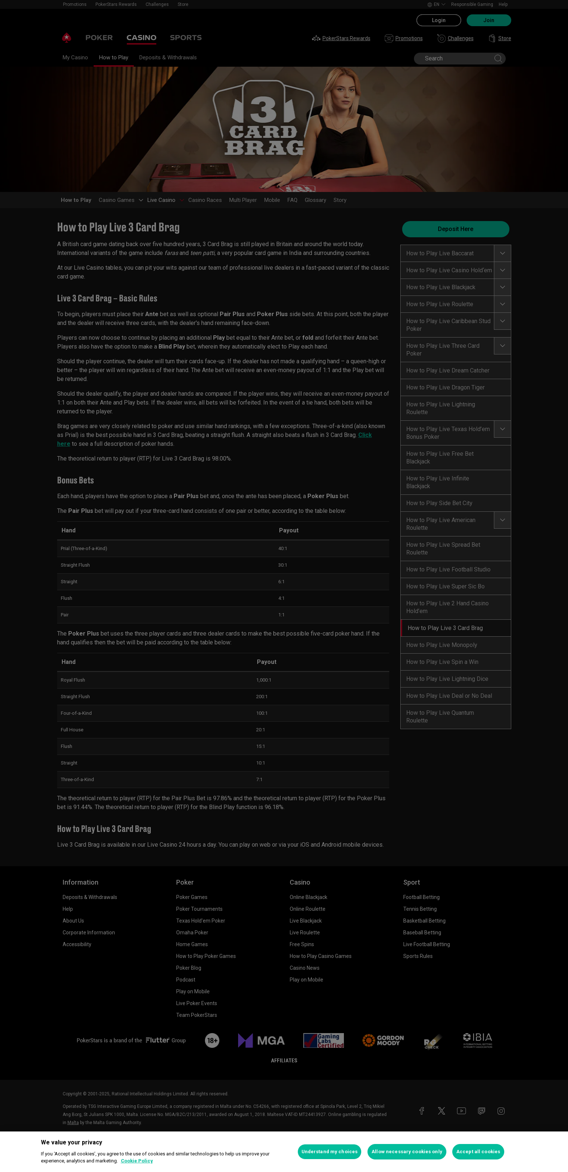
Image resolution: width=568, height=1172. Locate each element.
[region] (284, 1151)
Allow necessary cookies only (407, 1151)
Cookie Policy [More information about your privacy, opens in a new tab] (137, 1161)
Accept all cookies (478, 1151)
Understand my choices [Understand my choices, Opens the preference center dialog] (330, 1151)
